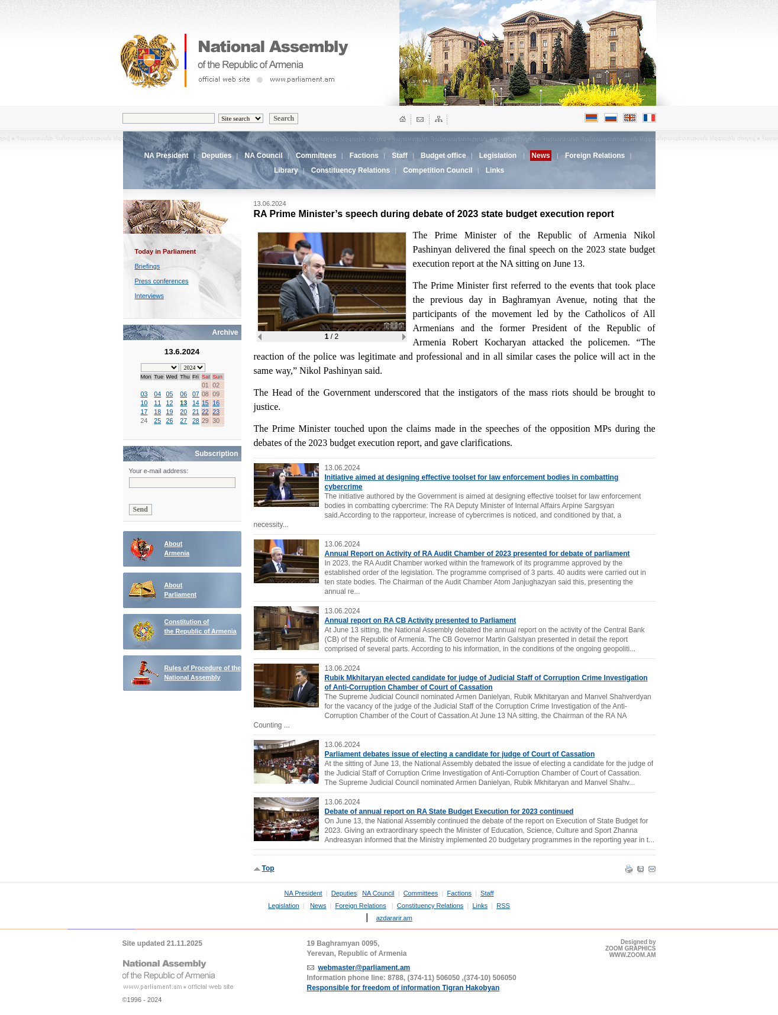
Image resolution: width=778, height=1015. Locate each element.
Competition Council (437, 170)
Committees (316, 155)
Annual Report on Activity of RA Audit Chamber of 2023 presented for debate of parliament (477, 553)
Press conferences (162, 281)
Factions (364, 155)
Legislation (497, 155)
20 (183, 411)
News (318, 905)
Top (268, 868)
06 (183, 393)
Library (286, 170)
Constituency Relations (350, 170)
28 (195, 420)
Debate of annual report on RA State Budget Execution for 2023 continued (449, 811)
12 (169, 402)
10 (144, 402)
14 (195, 402)
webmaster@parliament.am (364, 968)
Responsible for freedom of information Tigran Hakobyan (403, 988)
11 (157, 402)
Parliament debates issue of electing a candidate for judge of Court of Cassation (460, 754)
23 (215, 411)
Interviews (149, 295)
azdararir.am (394, 918)
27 (183, 420)
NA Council (264, 155)
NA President (166, 155)
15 (205, 402)
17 (144, 411)
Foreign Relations (595, 155)
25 (157, 420)
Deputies (217, 155)
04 (157, 393)
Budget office (443, 155)
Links (495, 170)
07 (195, 393)
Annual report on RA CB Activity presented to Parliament (420, 620)
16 (215, 402)
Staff (400, 155)
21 (195, 411)
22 (205, 411)
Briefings (147, 266)
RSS (503, 905)
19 (169, 411)
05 (169, 393)
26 (169, 420)
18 (157, 411)
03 (144, 393)
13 (183, 402)
